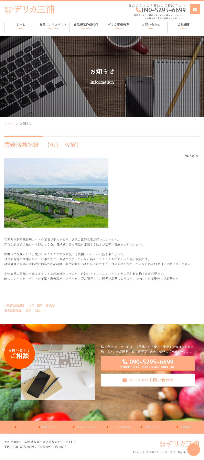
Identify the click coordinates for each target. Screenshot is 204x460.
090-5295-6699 (148, 363)
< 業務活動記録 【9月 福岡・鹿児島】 (32, 305)
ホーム (20, 26)
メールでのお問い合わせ (151, 380)
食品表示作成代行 (86, 26)
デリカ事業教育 (118, 26)
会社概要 (184, 26)
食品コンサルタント (53, 26)
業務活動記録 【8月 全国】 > (26, 310)
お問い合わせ (151, 26)
